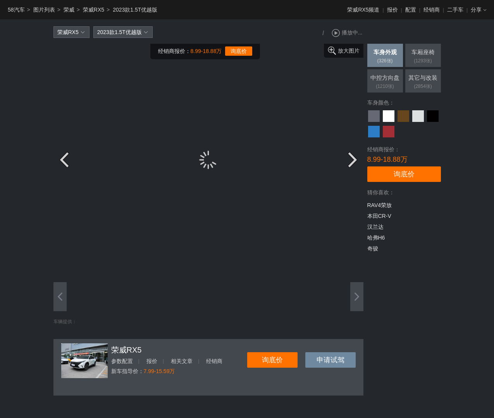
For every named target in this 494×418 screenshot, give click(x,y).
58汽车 (16, 10)
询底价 (239, 51)
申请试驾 (330, 360)
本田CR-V (379, 216)
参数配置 (122, 361)
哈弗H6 (376, 238)
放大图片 (349, 51)
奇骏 (372, 248)
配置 (410, 10)
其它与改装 (423, 82)
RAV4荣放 (379, 205)
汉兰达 (375, 227)
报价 (392, 10)
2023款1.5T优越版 (135, 10)
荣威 (69, 10)
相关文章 (182, 361)
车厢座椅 (423, 57)
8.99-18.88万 (206, 51)
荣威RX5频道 (363, 10)
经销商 (431, 10)
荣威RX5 (93, 10)
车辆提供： (65, 321)
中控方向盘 (385, 82)
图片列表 (44, 10)
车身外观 (385, 57)
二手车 (455, 10)
